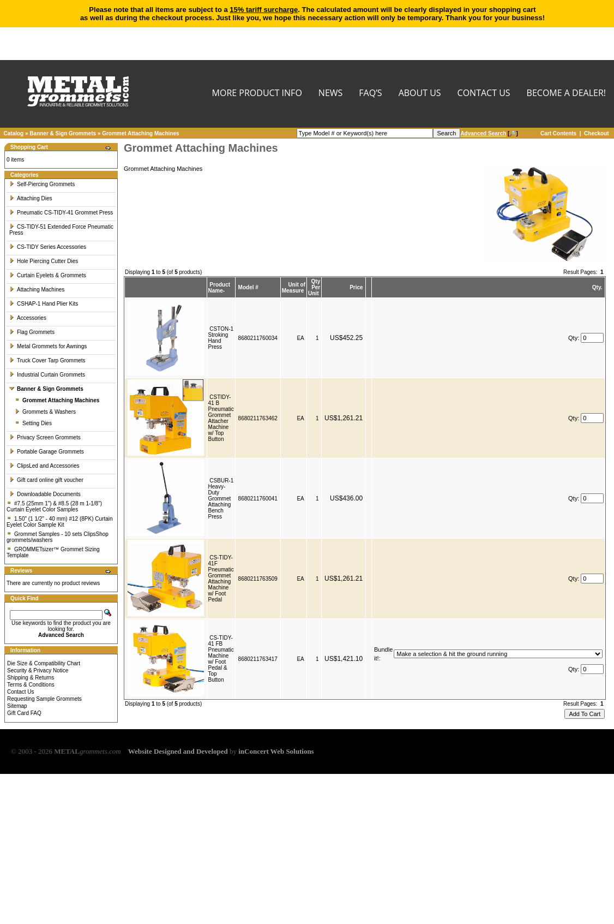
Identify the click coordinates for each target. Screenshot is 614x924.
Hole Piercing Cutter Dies (43, 261)
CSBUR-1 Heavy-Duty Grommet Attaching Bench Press (221, 499)
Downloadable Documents (45, 494)
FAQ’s (370, 93)
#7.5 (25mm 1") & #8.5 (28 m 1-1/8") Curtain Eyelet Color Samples (54, 506)
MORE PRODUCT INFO (257, 93)
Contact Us (20, 692)
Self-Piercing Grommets (42, 184)
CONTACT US (484, 93)
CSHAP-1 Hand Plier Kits (43, 304)
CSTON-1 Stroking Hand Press (221, 338)
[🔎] (488, 133)
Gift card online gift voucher (46, 480)
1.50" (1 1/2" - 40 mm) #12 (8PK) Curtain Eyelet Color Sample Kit (60, 522)
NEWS (330, 93)
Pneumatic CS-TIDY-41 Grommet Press (61, 213)
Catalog (14, 133)
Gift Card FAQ (24, 713)
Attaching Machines (36, 290)
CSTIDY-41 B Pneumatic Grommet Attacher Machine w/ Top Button (221, 418)
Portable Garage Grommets (46, 452)
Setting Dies (33, 423)
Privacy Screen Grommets (45, 437)
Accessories (27, 318)
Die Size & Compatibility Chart (43, 663)
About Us (420, 93)
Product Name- (219, 288)
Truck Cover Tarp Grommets (47, 360)
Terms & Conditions (31, 685)
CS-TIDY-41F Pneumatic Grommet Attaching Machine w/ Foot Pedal (221, 579)
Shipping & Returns (30, 678)
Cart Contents (558, 133)
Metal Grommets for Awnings (48, 346)
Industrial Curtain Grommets (47, 375)
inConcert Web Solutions (276, 751)
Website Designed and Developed (178, 751)
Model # (248, 287)
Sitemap (17, 706)
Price (356, 287)
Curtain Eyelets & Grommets (47, 275)
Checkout (596, 133)
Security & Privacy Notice (37, 670)
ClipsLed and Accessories (44, 466)
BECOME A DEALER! (566, 93)
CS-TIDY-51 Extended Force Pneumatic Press (61, 230)
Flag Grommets (32, 332)
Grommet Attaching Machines (140, 133)
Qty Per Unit (314, 287)
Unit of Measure (293, 288)
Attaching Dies (30, 198)
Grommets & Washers (45, 412)
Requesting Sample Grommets (44, 699)
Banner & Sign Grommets (62, 133)
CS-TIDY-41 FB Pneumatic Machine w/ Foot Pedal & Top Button (221, 659)
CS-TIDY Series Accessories (47, 247)
